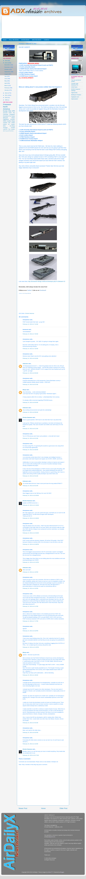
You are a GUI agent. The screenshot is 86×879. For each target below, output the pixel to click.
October (6, 69)
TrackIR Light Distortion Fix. (74, 84)
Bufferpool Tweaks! (76, 94)
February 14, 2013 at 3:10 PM (30, 588)
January (6, 90)
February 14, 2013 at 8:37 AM (30, 384)
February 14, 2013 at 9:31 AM (30, 476)
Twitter (29, 290)
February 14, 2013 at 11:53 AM (31, 533)
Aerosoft (5, 112)
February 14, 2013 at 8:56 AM (30, 412)
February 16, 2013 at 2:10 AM (30, 744)
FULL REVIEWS (14, 40)
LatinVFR (5, 129)
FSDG (13, 122)
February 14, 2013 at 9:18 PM (30, 631)
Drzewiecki (6, 116)
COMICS (46, 40)
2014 (6, 60)
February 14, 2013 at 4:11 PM (30, 606)
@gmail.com (52, 837)
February (6, 87)
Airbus (13, 117)
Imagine (13, 124)
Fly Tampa (12, 116)
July (5, 76)
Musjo (24, 390)
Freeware (7, 104)
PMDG (5, 121)
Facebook (43, 290)
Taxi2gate (5, 127)
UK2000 (13, 127)
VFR (13, 111)
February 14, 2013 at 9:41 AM (30, 486)
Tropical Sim (6, 122)
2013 (6, 62)
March (6, 85)
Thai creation (11, 129)
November (7, 67)
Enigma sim (6, 124)
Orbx (9, 111)
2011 (6, 95)
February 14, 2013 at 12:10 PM (31, 562)
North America (6, 108)
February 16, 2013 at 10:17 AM (31, 755)
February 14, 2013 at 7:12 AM (30, 324)
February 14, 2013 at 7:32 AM (30, 349)
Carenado (5, 114)
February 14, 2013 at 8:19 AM (30, 358)
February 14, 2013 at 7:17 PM (30, 621)
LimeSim (12, 119)
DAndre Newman (27, 417)
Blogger (62, 872)
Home (4, 40)
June (5, 78)
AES (4, 130)
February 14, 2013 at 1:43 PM (30, 572)
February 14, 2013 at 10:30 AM (31, 495)
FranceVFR (7, 130)
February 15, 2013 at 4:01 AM (30, 723)
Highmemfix (74, 92)
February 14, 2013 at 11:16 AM (31, 505)
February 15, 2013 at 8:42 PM (30, 732)
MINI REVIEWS (36, 40)
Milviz (4, 126)
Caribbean (12, 114)
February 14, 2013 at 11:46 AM (31, 518)
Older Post (63, 809)
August (6, 74)
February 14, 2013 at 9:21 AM (30, 438)
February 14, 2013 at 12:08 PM (31, 544)
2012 (6, 93)
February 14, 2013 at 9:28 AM (30, 450)
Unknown (25, 364)
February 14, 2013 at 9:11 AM (30, 428)
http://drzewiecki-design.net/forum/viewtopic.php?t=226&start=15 (46, 281)
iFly (14, 112)
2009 (6, 100)
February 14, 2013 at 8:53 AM (30, 402)
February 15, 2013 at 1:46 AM (30, 675)
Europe (5, 111)
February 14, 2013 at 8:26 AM (30, 373)
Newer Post (23, 809)
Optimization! (74, 99)
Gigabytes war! (75, 97)
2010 (6, 97)
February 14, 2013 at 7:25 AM (30, 334)
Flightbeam (6, 119)
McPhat (11, 130)
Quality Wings (11, 121)
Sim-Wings (12, 126)
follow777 (50, 872)
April (5, 83)
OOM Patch (74, 87)
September (7, 71)
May (5, 81)
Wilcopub (5, 117)
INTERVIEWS (25, 40)
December (7, 64)
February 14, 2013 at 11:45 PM (31, 647)
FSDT (10, 112)
